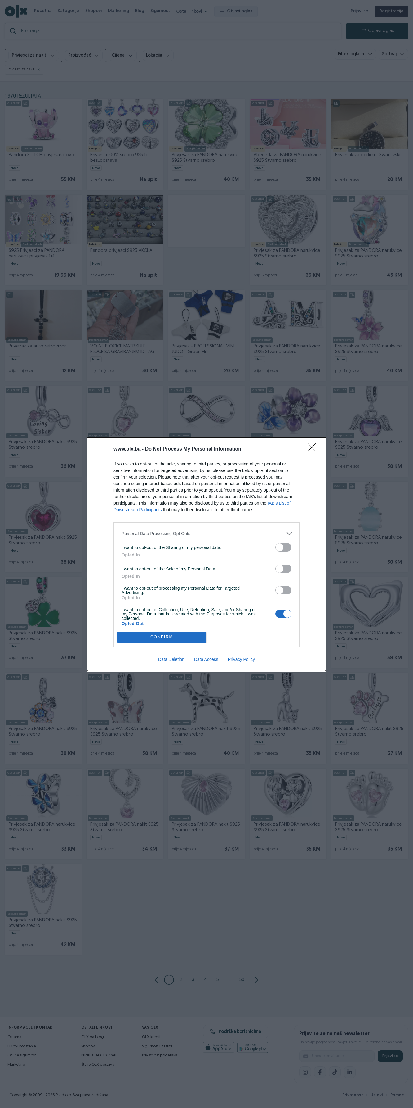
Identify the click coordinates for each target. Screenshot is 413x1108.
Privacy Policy (241, 659)
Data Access (206, 659)
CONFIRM (161, 637)
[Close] (314, 449)
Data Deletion (171, 659)
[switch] (283, 547)
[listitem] (206, 533)
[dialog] (206, 554)
